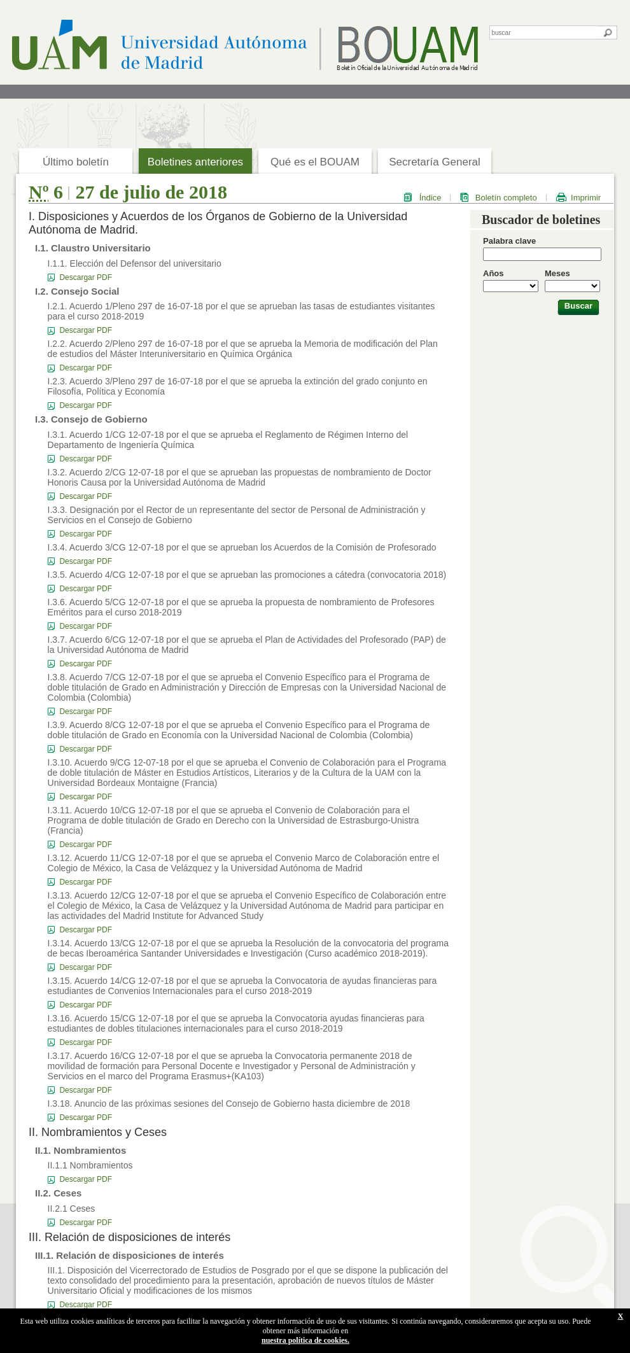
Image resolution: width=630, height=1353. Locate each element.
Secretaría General (434, 162)
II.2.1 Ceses (71, 1208)
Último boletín (76, 162)
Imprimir (586, 197)
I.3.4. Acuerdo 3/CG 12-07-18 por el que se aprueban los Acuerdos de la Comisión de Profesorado (242, 547)
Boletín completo (506, 197)
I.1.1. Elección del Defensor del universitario (134, 263)
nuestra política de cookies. (305, 1340)
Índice (430, 197)
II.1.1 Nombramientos (90, 1165)
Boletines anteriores (195, 162)
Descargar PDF (85, 277)
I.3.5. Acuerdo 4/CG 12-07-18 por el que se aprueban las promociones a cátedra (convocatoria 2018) (247, 575)
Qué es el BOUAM (315, 162)
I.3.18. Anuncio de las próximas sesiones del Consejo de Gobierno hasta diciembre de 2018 (229, 1103)
